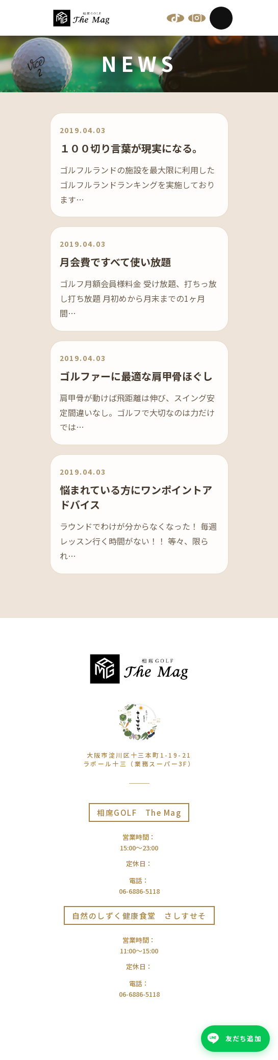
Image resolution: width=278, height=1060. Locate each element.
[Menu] (221, 18)
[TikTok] (175, 18)
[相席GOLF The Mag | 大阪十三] (81, 18)
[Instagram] (197, 18)
